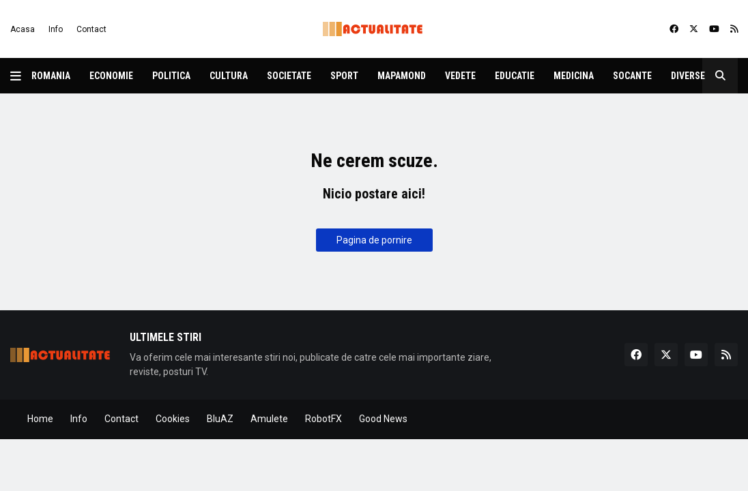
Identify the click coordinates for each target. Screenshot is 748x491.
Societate (289, 75)
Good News (383, 418)
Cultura (229, 75)
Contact (91, 29)
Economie (111, 75)
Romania (50, 75)
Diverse (688, 75)
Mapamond (401, 75)
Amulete (269, 418)
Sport (344, 75)
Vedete (460, 75)
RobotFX (323, 418)
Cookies (173, 418)
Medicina (573, 75)
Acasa (22, 29)
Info (55, 29)
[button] (20, 75)
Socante (632, 75)
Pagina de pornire (374, 240)
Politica (171, 75)
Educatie (514, 75)
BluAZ (220, 418)
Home (40, 418)
